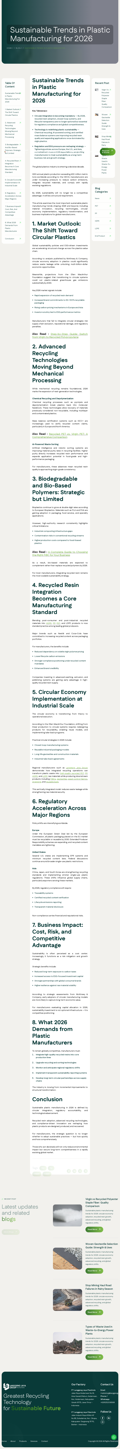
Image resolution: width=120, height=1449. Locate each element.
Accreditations (51, 151)
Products (36, 151)
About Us (25, 152)
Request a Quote (105, 151)
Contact (73, 151)
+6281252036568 (88, 151)
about (13, 1441)
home (4, 1441)
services (33, 1441)
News (64, 151)
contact (44, 1441)
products (23, 1441)
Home (17, 151)
